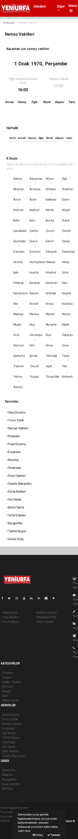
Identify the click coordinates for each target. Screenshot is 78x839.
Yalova (17, 376)
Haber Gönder (45, 621)
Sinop (49, 345)
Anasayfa (9, 22)
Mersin (66, 314)
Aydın (33, 199)
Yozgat (34, 376)
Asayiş (6, 691)
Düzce (34, 241)
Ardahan (67, 189)
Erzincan (18, 251)
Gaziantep (68, 251)
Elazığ (66, 241)
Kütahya (67, 303)
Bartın (66, 199)
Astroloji (13, 460)
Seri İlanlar (14, 499)
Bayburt (35, 210)
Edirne (50, 241)
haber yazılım (8, 829)
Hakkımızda (9, 612)
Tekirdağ (51, 355)
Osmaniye (36, 335)
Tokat (65, 355)
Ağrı (64, 178)
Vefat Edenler (16, 515)
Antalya (51, 189)
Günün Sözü (15, 539)
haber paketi (8, 825)
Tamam (53, 835)
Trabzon (18, 366)
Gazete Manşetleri (19, 483)
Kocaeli (34, 303)
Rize (48, 335)
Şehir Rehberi (10, 751)
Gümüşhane (37, 262)
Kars (65, 283)
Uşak (49, 366)
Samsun (18, 345)
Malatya (18, 314)
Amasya (35, 189)
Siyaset (7, 677)
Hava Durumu (16, 412)
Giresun (18, 262)
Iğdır (16, 272)
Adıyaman (36, 178)
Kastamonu (20, 293)
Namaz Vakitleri (28, 22)
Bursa (65, 220)
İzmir (65, 272)
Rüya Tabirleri (16, 475)
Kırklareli (67, 376)
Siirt (32, 345)
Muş (32, 324)
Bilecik (50, 210)
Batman (18, 210)
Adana (17, 178)
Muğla (17, 324)
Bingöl (66, 210)
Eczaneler (14, 452)
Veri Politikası (10, 621)
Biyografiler (15, 523)
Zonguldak (52, 376)
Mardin (50, 314)
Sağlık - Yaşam (11, 682)
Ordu (16, 335)
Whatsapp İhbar (46, 617)
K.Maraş (18, 283)
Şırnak (33, 355)
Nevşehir (51, 324)
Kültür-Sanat (10, 700)
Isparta (34, 272)
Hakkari (50, 262)
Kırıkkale (51, 293)
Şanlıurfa (19, 355)
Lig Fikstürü (9, 733)
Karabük (35, 283)
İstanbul (51, 272)
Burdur (50, 220)
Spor (5, 695)
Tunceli (34, 366)
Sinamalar (14, 467)
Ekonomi (7, 686)
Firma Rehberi (16, 491)
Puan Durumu (16, 444)
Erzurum (35, 251)
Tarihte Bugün (16, 531)
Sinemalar (8, 742)
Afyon (50, 178)
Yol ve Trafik (15, 420)
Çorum (50, 230)
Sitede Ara (9, 770)
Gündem (39, 6)
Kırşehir (66, 293)
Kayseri (34, 293)
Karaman (52, 283)
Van (64, 366)
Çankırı (34, 230)
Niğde (65, 324)
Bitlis (16, 220)
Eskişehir (51, 251)
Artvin (17, 199)
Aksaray (18, 189)
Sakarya (67, 335)
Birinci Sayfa (15, 507)
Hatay (65, 262)
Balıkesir (51, 199)
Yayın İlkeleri (10, 617)
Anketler (7, 775)
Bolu (32, 220)
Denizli (66, 230)
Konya (50, 303)
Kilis (15, 303)
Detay (38, 835)
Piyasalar (13, 436)
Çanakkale (20, 230)
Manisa (34, 314)
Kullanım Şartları (46, 612)
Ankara (18, 387)
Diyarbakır (19, 241)
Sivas (65, 345)
